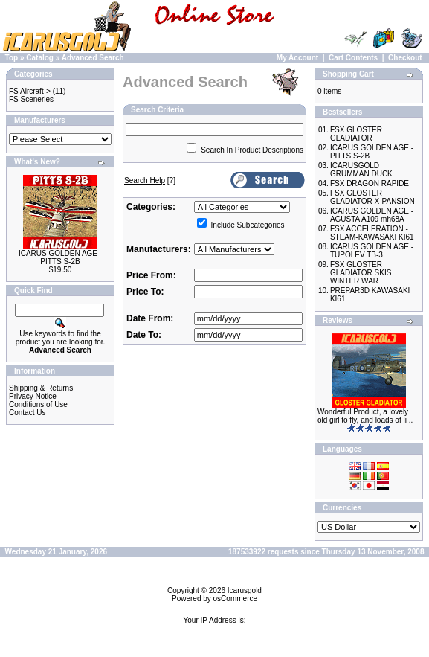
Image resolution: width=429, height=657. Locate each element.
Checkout (405, 58)
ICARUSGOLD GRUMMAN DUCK (361, 169)
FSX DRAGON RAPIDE (369, 183)
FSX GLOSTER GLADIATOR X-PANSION (372, 197)
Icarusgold (245, 590)
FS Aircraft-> (30, 91)
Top (12, 58)
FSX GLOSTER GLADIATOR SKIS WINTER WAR (360, 272)
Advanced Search (93, 58)
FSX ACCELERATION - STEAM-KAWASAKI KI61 (372, 233)
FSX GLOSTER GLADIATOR (356, 134)
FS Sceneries (31, 99)
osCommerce (235, 598)
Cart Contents (353, 58)
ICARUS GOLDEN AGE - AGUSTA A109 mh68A (371, 215)
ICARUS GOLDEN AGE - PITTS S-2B (60, 257)
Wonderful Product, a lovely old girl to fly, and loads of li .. (365, 416)
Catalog (40, 58)
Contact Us (27, 412)
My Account (297, 58)
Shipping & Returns (41, 388)
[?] (149, 180)
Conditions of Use (38, 404)
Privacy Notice (33, 396)
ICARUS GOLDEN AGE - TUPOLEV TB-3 (371, 251)
